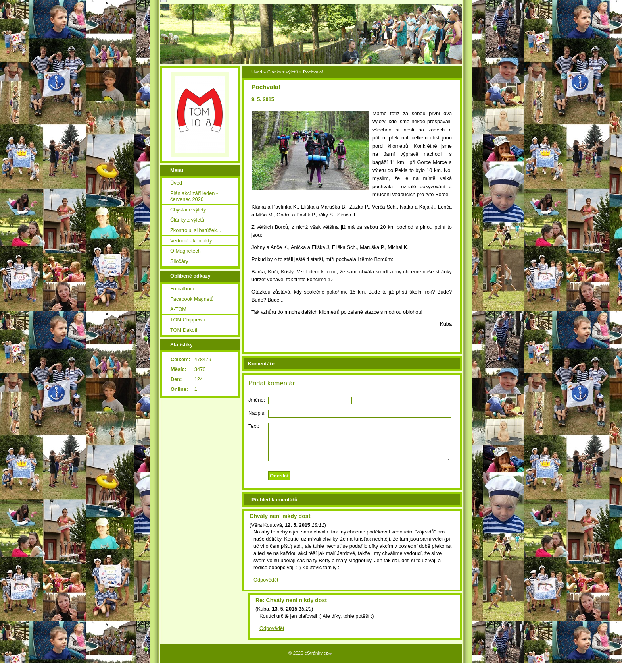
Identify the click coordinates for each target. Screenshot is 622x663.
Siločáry (179, 261)
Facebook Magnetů (192, 299)
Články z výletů (282, 72)
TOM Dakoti (183, 330)
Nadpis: (256, 413)
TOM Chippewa (187, 320)
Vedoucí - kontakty (191, 241)
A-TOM (178, 309)
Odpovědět (265, 580)
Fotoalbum (182, 289)
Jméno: (256, 400)
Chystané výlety (188, 210)
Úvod (256, 72)
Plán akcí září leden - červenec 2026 (194, 196)
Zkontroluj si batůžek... (195, 230)
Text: (253, 426)
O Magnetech (185, 251)
